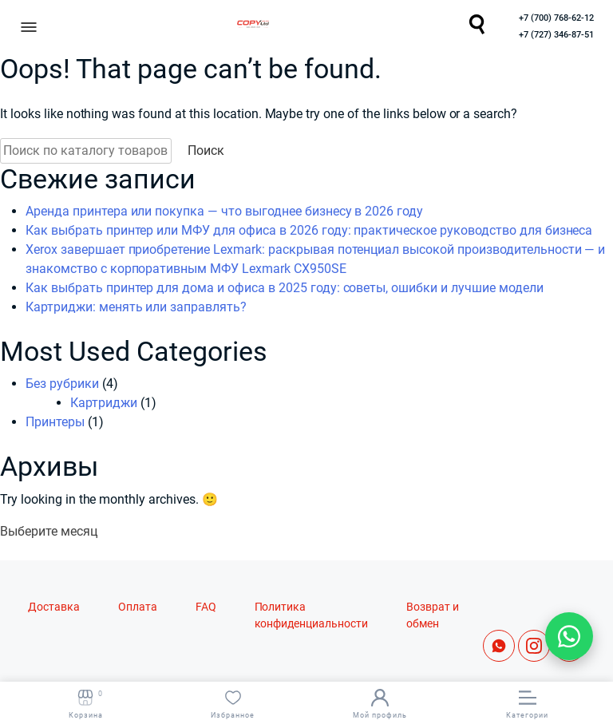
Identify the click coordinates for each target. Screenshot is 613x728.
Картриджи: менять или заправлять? (136, 307)
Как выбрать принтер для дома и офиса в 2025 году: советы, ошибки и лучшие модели (285, 287)
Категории (527, 704)
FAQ (206, 607)
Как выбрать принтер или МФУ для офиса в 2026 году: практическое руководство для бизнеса (309, 230)
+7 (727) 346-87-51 (556, 35)
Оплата (137, 607)
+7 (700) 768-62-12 (556, 18)
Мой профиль (380, 704)
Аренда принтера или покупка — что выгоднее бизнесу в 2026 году (224, 211)
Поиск (206, 150)
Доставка (54, 607)
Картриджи (103, 402)
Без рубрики (62, 383)
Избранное (233, 704)
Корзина (86, 704)
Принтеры (55, 421)
